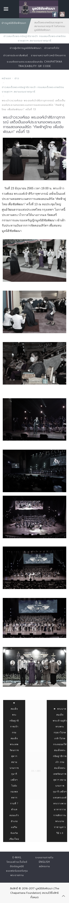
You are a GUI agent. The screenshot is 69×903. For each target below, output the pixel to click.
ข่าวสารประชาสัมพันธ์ (15, 55)
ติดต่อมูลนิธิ (17, 866)
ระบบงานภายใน (44, 857)
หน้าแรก (6, 78)
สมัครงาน (44, 866)
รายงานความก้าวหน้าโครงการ (48, 55)
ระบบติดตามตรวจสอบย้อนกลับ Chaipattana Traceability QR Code (34, 64)
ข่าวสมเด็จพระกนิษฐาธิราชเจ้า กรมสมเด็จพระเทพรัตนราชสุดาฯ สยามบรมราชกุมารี (34, 38)
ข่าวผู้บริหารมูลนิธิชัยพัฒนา (25, 48)
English (44, 862)
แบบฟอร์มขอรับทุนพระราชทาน (17, 873)
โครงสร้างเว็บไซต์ (17, 862)
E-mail (17, 857)
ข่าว (17, 78)
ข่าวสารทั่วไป (51, 48)
